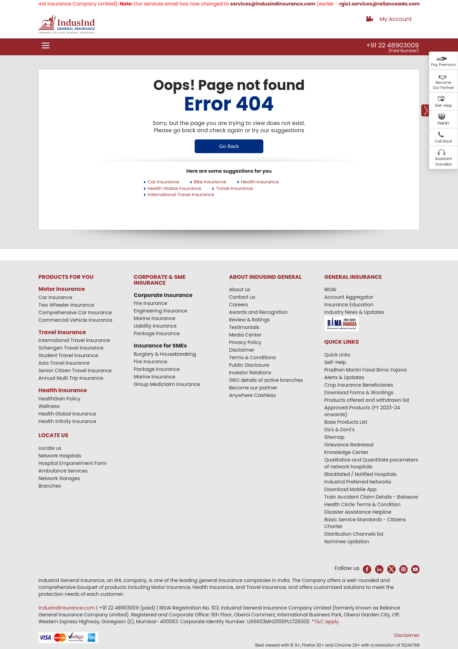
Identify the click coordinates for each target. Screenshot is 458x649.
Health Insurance (260, 182)
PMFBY (443, 123)
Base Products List (345, 422)
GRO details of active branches (266, 380)
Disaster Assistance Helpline (357, 512)
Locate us (49, 448)
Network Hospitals (59, 455)
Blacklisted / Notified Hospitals (360, 474)
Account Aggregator (349, 297)
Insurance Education (349, 304)
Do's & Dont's (339, 429)
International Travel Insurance (181, 194)
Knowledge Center (346, 452)
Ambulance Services (63, 470)
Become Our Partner (443, 85)
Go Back (229, 146)
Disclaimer (241, 349)
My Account (395, 19)
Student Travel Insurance (68, 355)
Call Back (443, 141)
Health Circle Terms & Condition (362, 504)
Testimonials (244, 327)
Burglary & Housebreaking (165, 354)
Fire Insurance (151, 303)
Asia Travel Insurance (64, 363)
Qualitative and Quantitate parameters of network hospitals (371, 463)
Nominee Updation (346, 541)
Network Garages (59, 478)
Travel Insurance (234, 188)
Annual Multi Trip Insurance (70, 378)
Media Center (245, 334)
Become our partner (253, 387)
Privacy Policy (245, 342)
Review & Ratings (249, 319)
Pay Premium (443, 64)
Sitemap (334, 437)
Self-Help (443, 105)
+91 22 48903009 (392, 45)
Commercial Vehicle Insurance (75, 320)
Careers (238, 304)
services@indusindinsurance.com (285, 3)
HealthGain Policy (59, 398)
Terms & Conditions (252, 357)
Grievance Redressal (349, 444)
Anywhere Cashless (252, 395)
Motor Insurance (61, 289)
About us (239, 289)
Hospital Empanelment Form (72, 463)
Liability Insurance (155, 325)
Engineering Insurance (160, 310)
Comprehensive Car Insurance (75, 312)
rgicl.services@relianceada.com (392, 3)
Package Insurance (157, 333)
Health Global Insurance (174, 188)
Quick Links (337, 354)
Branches (49, 485)
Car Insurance (163, 182)
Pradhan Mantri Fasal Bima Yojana (365, 369)
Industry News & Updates (354, 312)
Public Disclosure (249, 365)
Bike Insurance (210, 182)
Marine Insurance (154, 318)
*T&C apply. (326, 621)
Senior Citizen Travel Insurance (75, 370)
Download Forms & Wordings (359, 392)
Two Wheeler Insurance (66, 304)
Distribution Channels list (354, 534)
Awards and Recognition (258, 312)
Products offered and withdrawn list (367, 400)
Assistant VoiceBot (443, 161)
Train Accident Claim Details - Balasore (371, 496)
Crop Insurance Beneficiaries (358, 385)
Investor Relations (250, 372)
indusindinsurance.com (67, 607)
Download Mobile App (350, 489)
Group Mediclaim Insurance (167, 384)
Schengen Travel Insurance (71, 347)
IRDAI (330, 289)
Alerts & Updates (344, 377)
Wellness (49, 406)
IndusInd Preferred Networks (357, 481)
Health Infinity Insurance (68, 421)
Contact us (242, 297)
